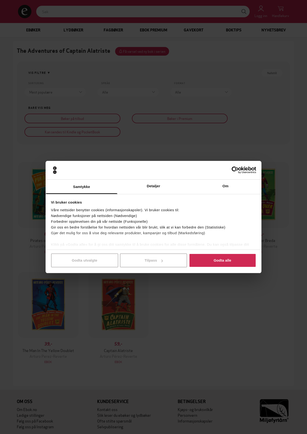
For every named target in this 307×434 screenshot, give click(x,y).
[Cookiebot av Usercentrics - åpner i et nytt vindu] (235, 170)
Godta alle (222, 260)
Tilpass (154, 260)
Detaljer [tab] (153, 186)
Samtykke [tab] (81, 187)
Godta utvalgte (84, 260)
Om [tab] (225, 186)
